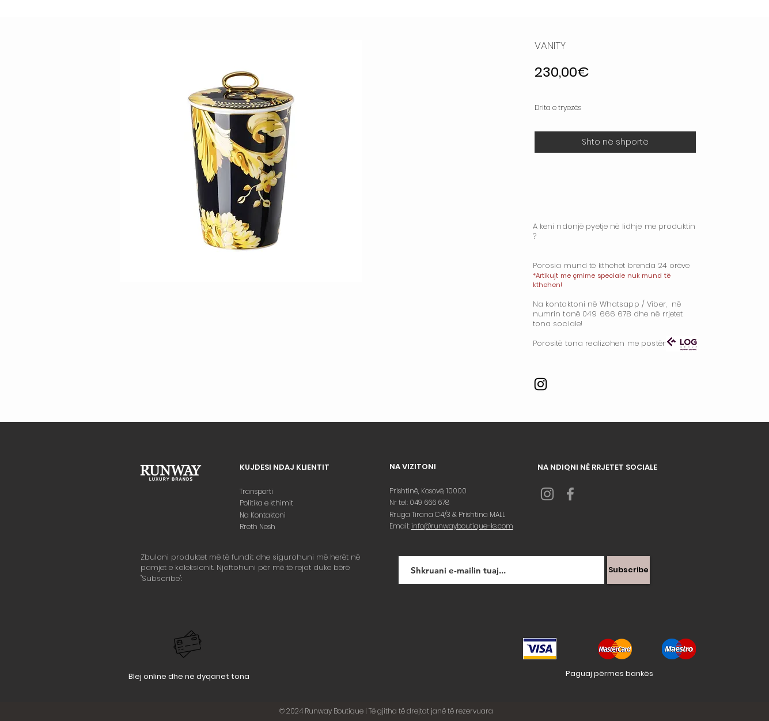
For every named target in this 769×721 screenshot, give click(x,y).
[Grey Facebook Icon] (570, 494)
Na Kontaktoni (263, 515)
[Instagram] (540, 384)
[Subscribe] (628, 570)
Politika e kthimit (267, 503)
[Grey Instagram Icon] (547, 494)
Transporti (257, 491)
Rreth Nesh (258, 526)
